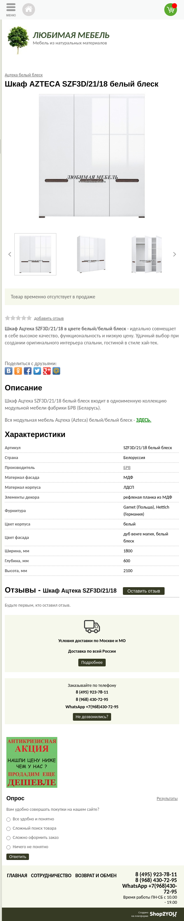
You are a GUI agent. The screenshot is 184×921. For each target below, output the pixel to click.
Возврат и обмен (96, 875)
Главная (17, 875)
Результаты (167, 798)
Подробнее (92, 662)
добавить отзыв (49, 318)
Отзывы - (61, 590)
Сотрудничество (51, 875)
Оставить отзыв (143, 591)
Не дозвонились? (92, 716)
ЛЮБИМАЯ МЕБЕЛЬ (71, 35)
